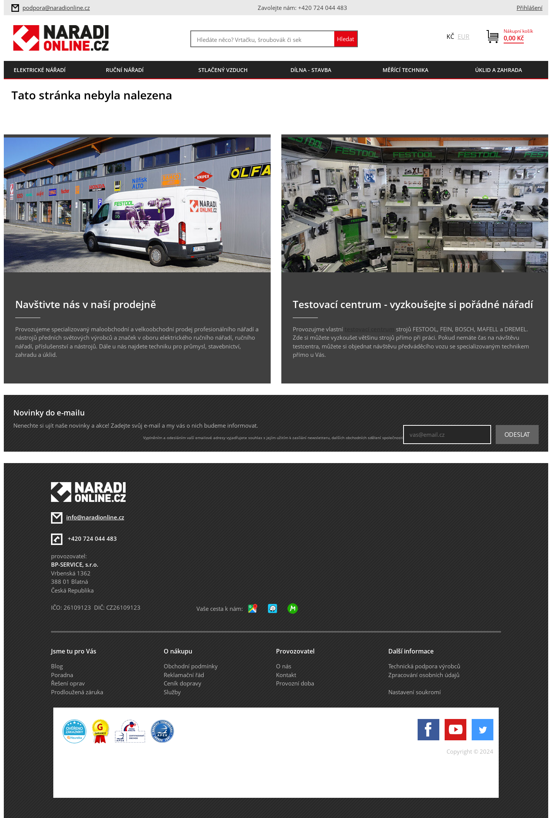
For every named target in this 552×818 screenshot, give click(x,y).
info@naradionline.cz (95, 517)
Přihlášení (529, 7)
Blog (57, 666)
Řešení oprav (68, 683)
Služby (172, 692)
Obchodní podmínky (191, 666)
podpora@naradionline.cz (56, 7)
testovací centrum (369, 329)
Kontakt (286, 675)
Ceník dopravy (182, 683)
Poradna (62, 675)
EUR (463, 36)
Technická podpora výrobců (424, 666)
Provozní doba (295, 683)
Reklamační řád (184, 675)
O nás (283, 666)
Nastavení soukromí (414, 692)
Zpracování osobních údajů (423, 675)
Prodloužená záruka (77, 692)
